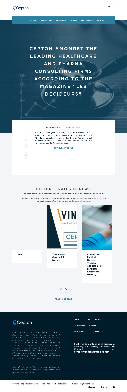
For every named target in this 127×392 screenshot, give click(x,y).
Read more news (63, 299)
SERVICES (99, 320)
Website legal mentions (83, 384)
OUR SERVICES (46, 20)
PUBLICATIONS (87, 20)
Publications (81, 331)
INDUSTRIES (79, 325)
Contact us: (94, 349)
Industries (61, 20)
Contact (96, 331)
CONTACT (101, 20)
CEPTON (33, 20)
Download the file (63, 148)
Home (24, 19)
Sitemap (91, 387)
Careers (73, 20)
